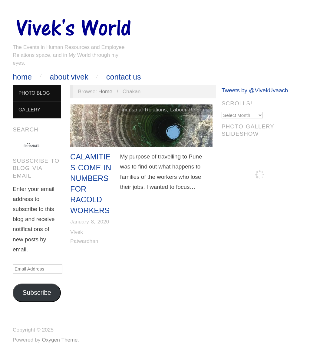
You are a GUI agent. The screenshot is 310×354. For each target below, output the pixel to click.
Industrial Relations (144, 110)
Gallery (29, 109)
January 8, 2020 (89, 222)
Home (22, 77)
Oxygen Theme (60, 340)
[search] (31, 146)
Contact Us (123, 77)
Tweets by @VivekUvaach (255, 90)
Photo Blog (34, 93)
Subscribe (36, 292)
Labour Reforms (189, 110)
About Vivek (69, 77)
